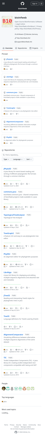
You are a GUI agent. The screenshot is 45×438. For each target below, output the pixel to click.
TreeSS (6, 316)
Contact (16, 427)
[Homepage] (22, 3)
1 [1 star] (11, 184)
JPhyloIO (7, 169)
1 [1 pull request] (27, 184)
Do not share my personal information (22, 429)
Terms (6, 425)
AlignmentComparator (13, 334)
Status (25, 425)
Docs (39, 425)
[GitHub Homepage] (16, 432)
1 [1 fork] (27, 246)
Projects (34, 48)
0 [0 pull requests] (27, 225)
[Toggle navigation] (3, 3)
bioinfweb (22, 8)
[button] (41, 48)
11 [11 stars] (12, 246)
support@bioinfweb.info (24, 42)
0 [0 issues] (22, 184)
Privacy (12, 425)
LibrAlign (7, 272)
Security (18, 425)
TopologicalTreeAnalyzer (14, 215)
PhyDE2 (7, 254)
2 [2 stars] (11, 264)
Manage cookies (26, 427)
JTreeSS (7, 295)
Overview (7, 48)
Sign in (34, 4)
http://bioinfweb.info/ (23, 38)
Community (32, 425)
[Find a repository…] (21, 155)
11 (12, 114)
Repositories (21, 48)
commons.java (10, 192)
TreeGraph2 (9, 233)
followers (20, 34)
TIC (5, 357)
